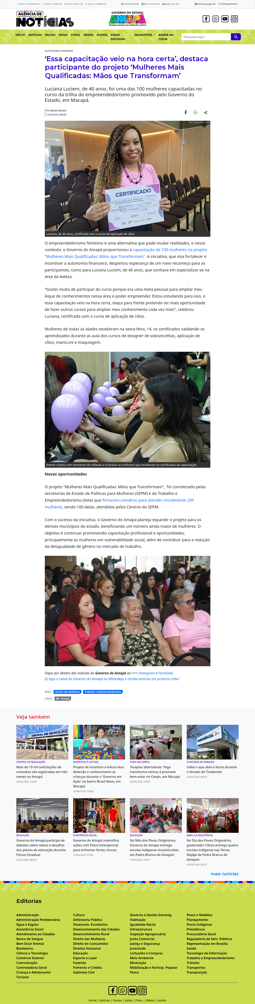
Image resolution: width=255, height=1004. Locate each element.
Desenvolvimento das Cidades (96, 929)
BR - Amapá (63, 698)
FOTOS (75, 35)
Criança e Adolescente (33, 972)
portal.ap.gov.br (205, 4)
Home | (94, 1000)
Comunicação (26, 963)
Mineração (138, 963)
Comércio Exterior (30, 958)
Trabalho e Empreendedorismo (103, 692)
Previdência (196, 929)
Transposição (197, 972)
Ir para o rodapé (95, 4)
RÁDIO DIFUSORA (118, 37)
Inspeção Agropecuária (148, 934)
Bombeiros (24, 948)
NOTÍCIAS (35, 35)
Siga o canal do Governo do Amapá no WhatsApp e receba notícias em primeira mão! (112, 678)
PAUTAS (50, 35)
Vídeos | (152, 1000)
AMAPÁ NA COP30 (165, 37)
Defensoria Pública (87, 920)
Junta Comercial (142, 939)
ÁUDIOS (102, 35)
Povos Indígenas (199, 924)
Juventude (138, 948)
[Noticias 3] (131, 660)
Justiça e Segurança (145, 943)
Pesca (134, 972)
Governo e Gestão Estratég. (151, 915)
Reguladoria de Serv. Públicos (209, 939)
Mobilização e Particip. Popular (154, 967)
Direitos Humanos (87, 948)
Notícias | (106, 1000)
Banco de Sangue (29, 939)
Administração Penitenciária (38, 920)
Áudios (161, 1000)
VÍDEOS (88, 35)
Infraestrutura (141, 929)
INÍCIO (20, 35)
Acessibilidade (130, 4)
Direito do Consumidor (90, 943)
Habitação (138, 920)
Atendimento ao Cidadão (35, 934)
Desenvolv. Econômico (90, 924)
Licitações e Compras (146, 953)
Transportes (196, 967)
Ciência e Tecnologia (32, 953)
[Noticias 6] (138, 660)
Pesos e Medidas (199, 915)
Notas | (130, 1000)
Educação (80, 953)
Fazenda (79, 963)
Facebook (165, 673)
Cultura (79, 915)
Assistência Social (29, 929)
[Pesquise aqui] (236, 36)
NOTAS (63, 35)
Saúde (191, 948)
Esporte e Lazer (85, 958)
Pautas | (119, 1000)
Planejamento (197, 920)
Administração (27, 915)
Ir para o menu (52, 4)
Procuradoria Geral (201, 934)
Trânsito (193, 963)
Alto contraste (150, 4)
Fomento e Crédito (87, 967)
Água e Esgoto (27, 924)
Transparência (227, 4)
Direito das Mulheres (67, 692)
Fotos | (141, 1000)
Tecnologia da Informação (207, 953)
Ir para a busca (73, 4)
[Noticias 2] (124, 660)
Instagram (147, 673)
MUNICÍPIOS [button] (144, 35)
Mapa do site (170, 4)
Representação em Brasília (207, 943)
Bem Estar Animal (30, 943)
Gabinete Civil (84, 972)
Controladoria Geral (31, 967)
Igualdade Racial (143, 924)
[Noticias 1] (117, 660)
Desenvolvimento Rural (91, 934)
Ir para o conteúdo (29, 4)
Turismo (22, 977)
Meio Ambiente (142, 958)
